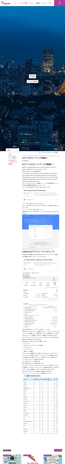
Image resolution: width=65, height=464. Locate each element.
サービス (31, 3)
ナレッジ (44, 3)
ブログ (10, 154)
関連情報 (10, 164)
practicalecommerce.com (28, 373)
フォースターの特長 (23, 3)
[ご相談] (59, 2)
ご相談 (59, 3)
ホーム (15, 3)
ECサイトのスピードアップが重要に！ (13, 157)
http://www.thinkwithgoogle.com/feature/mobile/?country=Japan (37, 249)
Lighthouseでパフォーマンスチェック (13, 160)
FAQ (50, 3)
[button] (16, 150)
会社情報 (38, 3)
